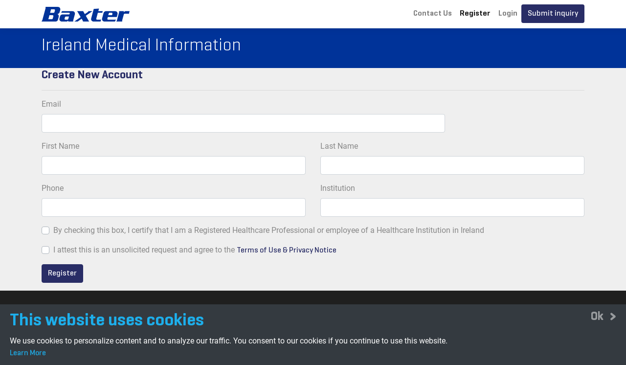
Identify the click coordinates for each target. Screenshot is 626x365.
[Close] (603, 316)
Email (51, 104)
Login (507, 14)
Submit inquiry (553, 14)
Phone (53, 188)
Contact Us (432, 14)
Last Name (339, 146)
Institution (337, 188)
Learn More (28, 353)
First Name (60, 146)
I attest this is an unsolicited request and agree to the (144, 249)
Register (475, 14)
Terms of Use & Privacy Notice (286, 250)
